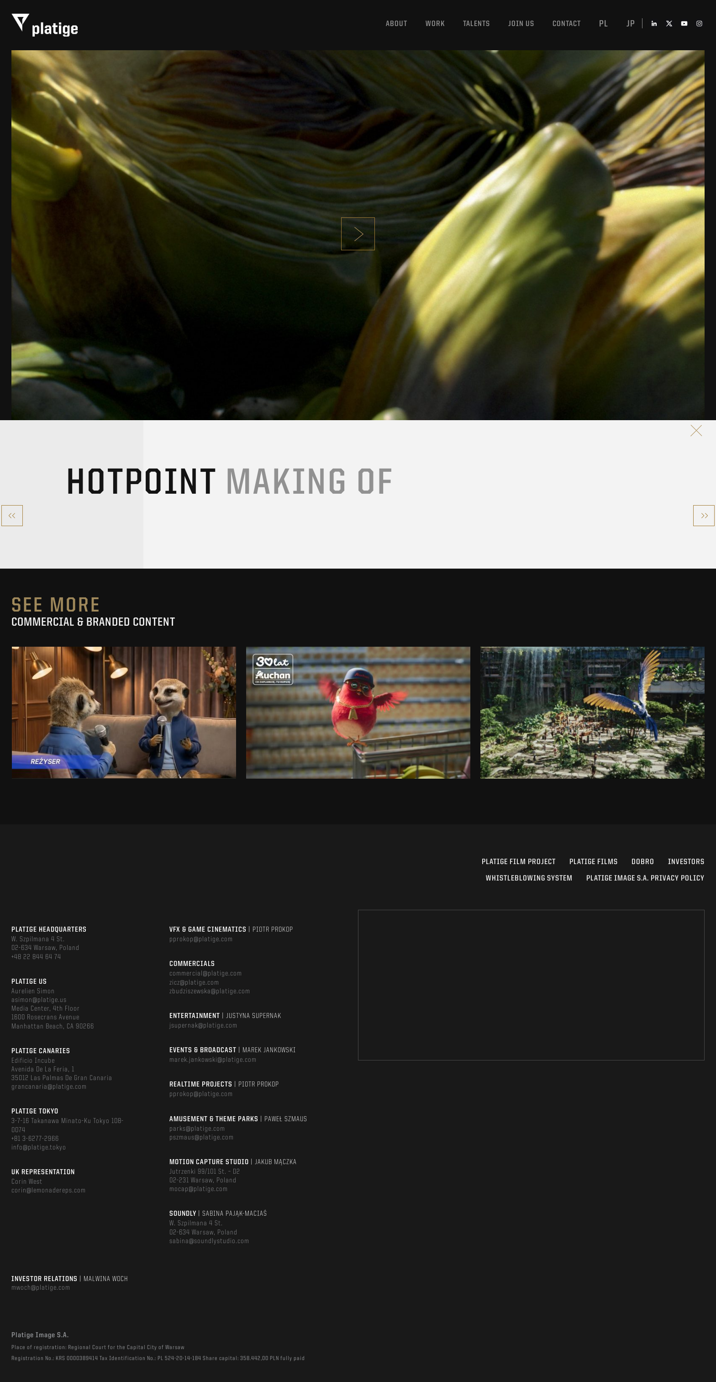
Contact (567, 24)
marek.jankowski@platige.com (213, 1060)
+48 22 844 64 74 (36, 957)
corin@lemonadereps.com (48, 1190)
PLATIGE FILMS (593, 862)
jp (630, 24)
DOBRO (643, 862)
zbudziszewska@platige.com (209, 991)
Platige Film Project (519, 862)
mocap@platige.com (198, 1189)
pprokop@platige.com (201, 939)
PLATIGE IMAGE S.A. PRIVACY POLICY (645, 878)
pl (603, 24)
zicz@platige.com (194, 982)
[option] (124, 713)
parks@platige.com (197, 1129)
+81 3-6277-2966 (35, 1139)
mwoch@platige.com (40, 1288)
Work (435, 24)
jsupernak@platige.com (203, 1025)
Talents (476, 24)
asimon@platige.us (39, 1000)
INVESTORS (686, 862)
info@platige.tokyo (38, 1147)
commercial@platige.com (205, 973)
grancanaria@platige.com (49, 1087)
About (396, 24)
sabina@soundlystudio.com (209, 1241)
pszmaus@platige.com (201, 1137)
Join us (521, 24)
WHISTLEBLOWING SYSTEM (529, 878)
